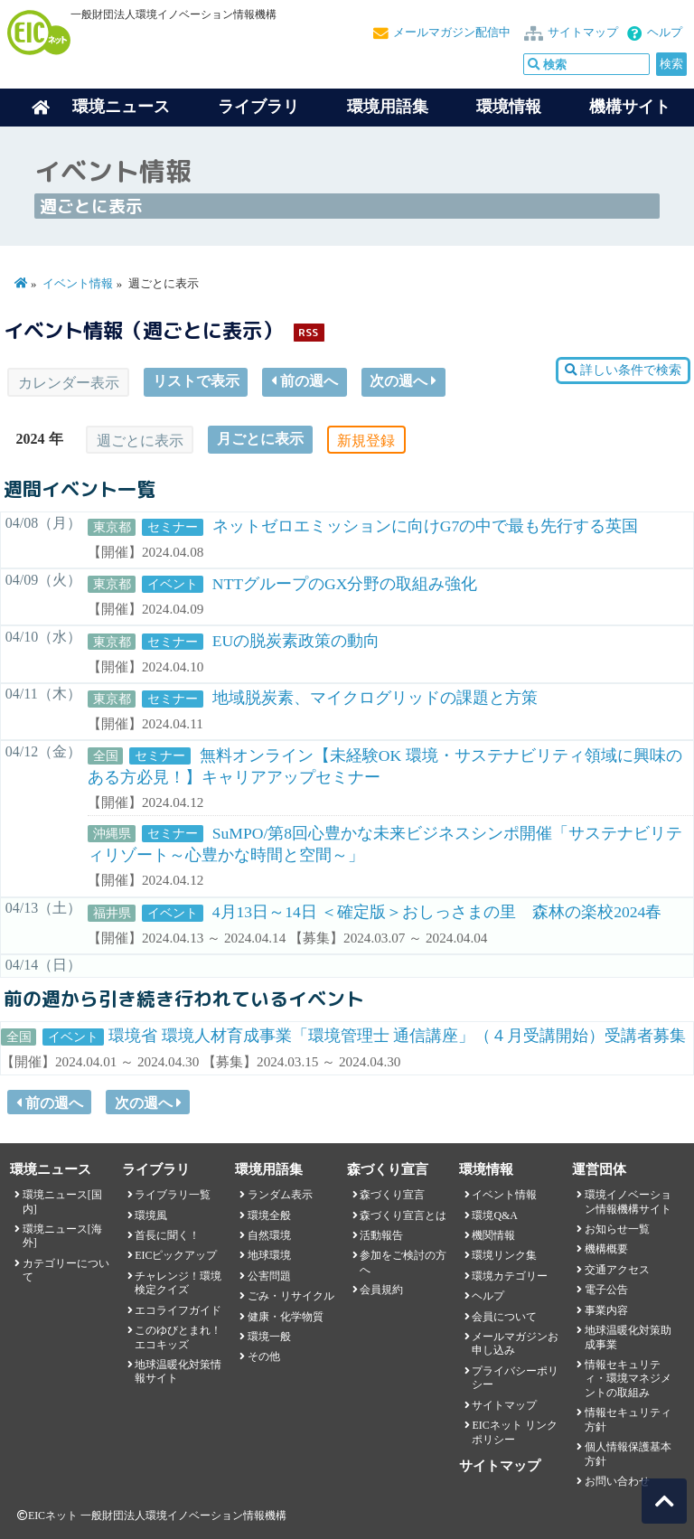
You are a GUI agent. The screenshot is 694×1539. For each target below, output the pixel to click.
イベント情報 (77, 283)
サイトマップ (583, 32)
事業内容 (606, 1310)
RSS (308, 332)
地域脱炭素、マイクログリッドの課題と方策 (375, 698)
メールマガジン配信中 (452, 32)
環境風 (151, 1215)
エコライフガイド (178, 1310)
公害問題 (269, 1276)
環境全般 (269, 1215)
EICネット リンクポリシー (514, 1432)
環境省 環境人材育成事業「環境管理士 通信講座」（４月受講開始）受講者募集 (397, 1036)
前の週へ (304, 381)
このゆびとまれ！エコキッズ (178, 1337)
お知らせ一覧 (617, 1229)
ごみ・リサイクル (291, 1296)
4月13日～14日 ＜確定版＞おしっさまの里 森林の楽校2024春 (437, 912)
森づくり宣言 (392, 1194)
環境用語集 (387, 107)
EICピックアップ (176, 1255)
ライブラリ (258, 107)
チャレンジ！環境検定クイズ (178, 1283)
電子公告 (606, 1289)
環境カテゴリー (510, 1276)
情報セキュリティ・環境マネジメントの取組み (628, 1378)
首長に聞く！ (167, 1235)
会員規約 (381, 1289)
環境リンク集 (504, 1255)
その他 (264, 1356)
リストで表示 (196, 381)
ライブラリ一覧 (173, 1194)
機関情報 (493, 1235)
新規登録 (366, 440)
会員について (504, 1316)
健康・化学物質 (286, 1316)
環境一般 (269, 1336)
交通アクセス (617, 1269)
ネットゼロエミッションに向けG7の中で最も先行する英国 (425, 526)
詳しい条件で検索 (623, 370)
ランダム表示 (280, 1194)
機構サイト (630, 107)
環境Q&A (494, 1215)
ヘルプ (664, 32)
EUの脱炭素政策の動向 (296, 641)
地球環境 (269, 1255)
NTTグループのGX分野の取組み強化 (345, 584)
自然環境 (269, 1235)
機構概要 (606, 1249)
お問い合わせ (617, 1481)
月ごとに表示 (260, 438)
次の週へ (403, 381)
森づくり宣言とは (403, 1215)
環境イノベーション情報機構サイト (628, 1201)
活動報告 (381, 1235)
